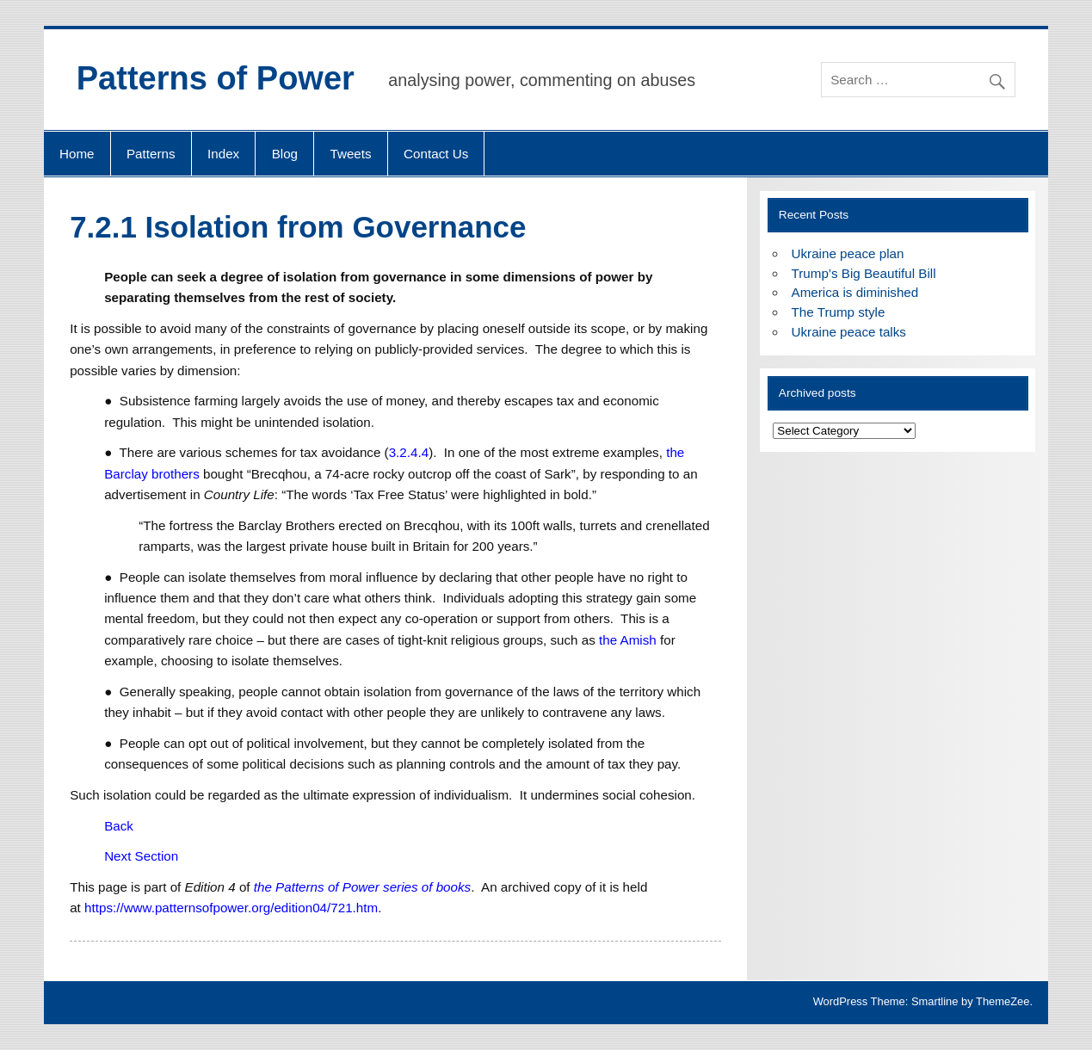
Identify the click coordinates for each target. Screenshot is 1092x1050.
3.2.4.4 (409, 452)
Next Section (141, 856)
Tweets (351, 153)
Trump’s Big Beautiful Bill (864, 273)
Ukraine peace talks (849, 331)
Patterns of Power (216, 78)
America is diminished (855, 292)
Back (118, 825)
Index (223, 153)
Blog (285, 153)
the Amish (628, 640)
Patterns (151, 153)
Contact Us (436, 153)
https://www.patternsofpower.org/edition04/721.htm (231, 907)
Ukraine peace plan (848, 253)
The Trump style (838, 312)
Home (77, 153)
